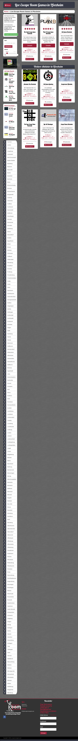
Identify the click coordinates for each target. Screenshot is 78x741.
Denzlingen (8, 216)
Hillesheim (8, 355)
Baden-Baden (9, 160)
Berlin (7, 172)
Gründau (7, 324)
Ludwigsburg (9, 442)
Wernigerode (9, 671)
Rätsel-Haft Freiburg (11, 75)
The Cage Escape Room (12, 92)
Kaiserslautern (9, 377)
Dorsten (7, 219)
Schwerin (8, 615)
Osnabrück (8, 550)
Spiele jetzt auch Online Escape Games (11, 65)
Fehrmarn (8, 253)
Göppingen (8, 305)
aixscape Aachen (11, 115)
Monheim (8, 482)
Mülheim (7, 488)
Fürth (6, 284)
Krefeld (7, 408)
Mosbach (7, 485)
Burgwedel (8, 194)
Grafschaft (8, 315)
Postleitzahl (43, 721)
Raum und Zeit (11, 87)
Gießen (7, 302)
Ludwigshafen (9, 445)
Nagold (7, 497)
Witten (7, 683)
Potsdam (7, 568)
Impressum (24, 704)
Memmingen (8, 473)
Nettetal (7, 500)
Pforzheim (8, 559)
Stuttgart (7, 643)
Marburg (7, 466)
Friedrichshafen (9, 278)
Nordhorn (8, 516)
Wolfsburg (8, 686)
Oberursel (8, 534)
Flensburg (8, 262)
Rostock (7, 599)
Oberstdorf (8, 531)
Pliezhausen (8, 565)
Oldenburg (8, 547)
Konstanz (8, 401)
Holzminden (8, 358)
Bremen (7, 188)
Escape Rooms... (67, 144)
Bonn (6, 182)
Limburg (7, 429)
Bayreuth (7, 169)
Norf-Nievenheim (8, 519)
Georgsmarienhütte (9, 299)
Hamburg (8, 333)
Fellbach (7, 256)
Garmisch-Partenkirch (8, 290)
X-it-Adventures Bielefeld (11, 81)
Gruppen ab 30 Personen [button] (11, 34)
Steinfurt (7, 637)
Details (29, 45)
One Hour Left (12, 109)
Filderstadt (8, 259)
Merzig (7, 476)
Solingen (7, 627)
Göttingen (8, 312)
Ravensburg (8, 575)
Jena (6, 374)
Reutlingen (8, 587)
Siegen (7, 621)
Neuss (7, 507)
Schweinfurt (8, 612)
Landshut (8, 414)
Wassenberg (8, 661)
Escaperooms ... (67, 100)
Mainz (7, 460)
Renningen (8, 584)
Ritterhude (8, 593)
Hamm (7, 336)
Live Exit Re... (48, 144)
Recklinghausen (9, 578)
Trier (6, 646)
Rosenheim (8, 596)
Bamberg (7, 163)
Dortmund (8, 222)
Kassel (7, 383)
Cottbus (7, 203)
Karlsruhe (8, 380)
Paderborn (8, 553)
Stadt (41, 727)
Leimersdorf (8, 417)
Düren (7, 231)
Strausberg (8, 640)
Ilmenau (7, 367)
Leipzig (7, 420)
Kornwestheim (9, 404)
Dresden (7, 225)
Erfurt (7, 244)
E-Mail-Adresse (44, 715)
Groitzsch (8, 321)
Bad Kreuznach (9, 157)
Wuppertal (8, 689)
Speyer (7, 633)
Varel (6, 652)
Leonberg (8, 423)
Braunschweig (9, 185)
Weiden (7, 664)
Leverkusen (8, 426)
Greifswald (8, 318)
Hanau (7, 339)
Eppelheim (8, 240)
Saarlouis (8, 606)
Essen (7, 247)
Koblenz (7, 395)
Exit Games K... (66, 57)
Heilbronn (8, 346)
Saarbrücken (8, 603)
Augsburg (8, 151)
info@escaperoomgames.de (28, 711)
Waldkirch (8, 658)
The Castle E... (29, 59)
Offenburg (8, 541)
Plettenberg (8, 562)
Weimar (7, 668)
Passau (7, 556)
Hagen (7, 327)
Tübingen (8, 649)
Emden (7, 237)
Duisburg (8, 228)
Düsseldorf (8, 234)
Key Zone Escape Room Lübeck (12, 98)
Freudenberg (9, 274)
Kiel (6, 389)
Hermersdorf (8, 349)
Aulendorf (8, 154)
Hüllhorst (8, 364)
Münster (7, 494)
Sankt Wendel (9, 609)
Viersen (7, 655)
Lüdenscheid (9, 439)
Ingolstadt (8, 370)
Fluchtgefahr (12, 134)
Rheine (7, 590)
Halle (6, 330)
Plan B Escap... (48, 59)
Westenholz (8, 674)
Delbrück (7, 213)
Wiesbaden (8, 677)
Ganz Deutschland (8, 287)
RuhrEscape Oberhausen (12, 128)
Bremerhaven (9, 191)
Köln (6, 398)
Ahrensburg (8, 148)
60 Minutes (11, 122)
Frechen (7, 268)
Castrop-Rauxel (7, 197)
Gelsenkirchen (9, 296)
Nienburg (8, 513)
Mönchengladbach (9, 479)
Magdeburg (8, 454)
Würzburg (8, 692)
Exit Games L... (48, 104)
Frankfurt (8, 265)
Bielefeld (7, 175)
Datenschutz (24, 705)
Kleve (7, 392)
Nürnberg (8, 522)
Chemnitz (8, 200)
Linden (7, 432)
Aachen (7, 141)
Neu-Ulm (7, 503)
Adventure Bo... (29, 103)
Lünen (7, 451)
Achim (7, 145)
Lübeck (7, 435)
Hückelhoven (9, 361)
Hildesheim (8, 352)
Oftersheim (8, 544)
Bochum (7, 179)
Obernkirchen (9, 528)
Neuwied (7, 510)
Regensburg (8, 581)
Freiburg (7, 271)
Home (6, 11)
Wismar (7, 680)
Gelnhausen (8, 293)
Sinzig (7, 624)
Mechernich (8, 469)
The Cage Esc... (30, 146)
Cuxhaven (8, 206)
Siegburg (7, 618)
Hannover (8, 343)
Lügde (7, 448)
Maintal (7, 457)
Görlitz (7, 309)
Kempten (7, 386)
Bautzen (7, 166)
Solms (7, 630)
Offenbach (8, 538)
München (8, 491)
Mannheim (8, 463)
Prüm (6, 572)
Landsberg (8, 411)
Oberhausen (8, 525)
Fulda (7, 281)
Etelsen (7, 250)
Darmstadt (8, 209)
